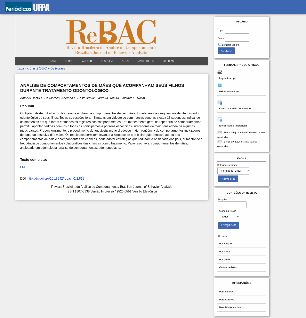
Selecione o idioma (227, 165)
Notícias (168, 61)
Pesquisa (107, 61)
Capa (53, 61)
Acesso (87, 61)
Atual (125, 61)
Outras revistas (228, 267)
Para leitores (226, 291)
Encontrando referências (233, 125)
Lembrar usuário (230, 45)
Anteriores (146, 61)
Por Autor (224, 251)
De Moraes (58, 68)
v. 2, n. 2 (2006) (37, 68)
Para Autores (226, 299)
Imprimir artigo (227, 78)
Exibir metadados (229, 91)
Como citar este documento (235, 108)
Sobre (69, 61)
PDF (23, 166)
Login (220, 30)
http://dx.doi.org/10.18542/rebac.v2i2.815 (56, 178)
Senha (221, 38)
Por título (224, 259)
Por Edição (225, 243)
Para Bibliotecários (230, 307)
